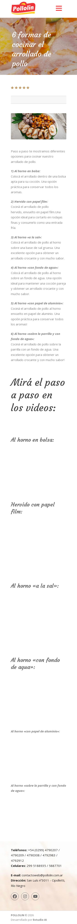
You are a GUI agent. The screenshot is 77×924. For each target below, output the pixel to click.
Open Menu (58, 8)
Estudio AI (40, 920)
